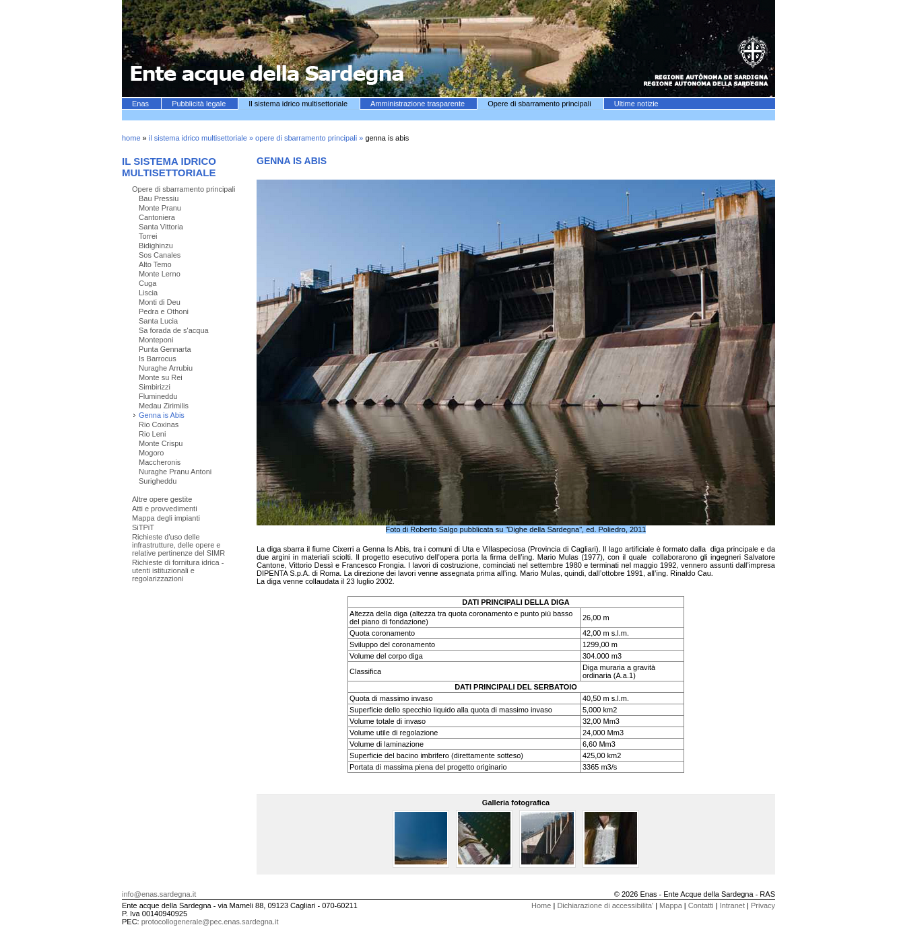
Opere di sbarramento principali (540, 104)
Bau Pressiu (158, 198)
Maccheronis (159, 462)
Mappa (670, 905)
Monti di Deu (159, 302)
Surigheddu (157, 481)
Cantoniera (157, 217)
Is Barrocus (157, 359)
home (131, 138)
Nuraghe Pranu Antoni (175, 472)
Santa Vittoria (161, 227)
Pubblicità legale (200, 104)
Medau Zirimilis (164, 406)
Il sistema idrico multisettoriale (299, 104)
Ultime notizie (636, 104)
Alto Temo (155, 264)
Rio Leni (152, 434)
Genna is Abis (162, 415)
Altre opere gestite (162, 499)
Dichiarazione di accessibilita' (605, 905)
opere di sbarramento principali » (310, 138)
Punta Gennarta (165, 349)
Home (541, 905)
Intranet (732, 905)
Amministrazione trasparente (418, 104)
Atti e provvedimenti (164, 509)
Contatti (701, 905)
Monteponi (156, 340)
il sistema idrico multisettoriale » (202, 138)
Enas (141, 104)
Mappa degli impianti (166, 518)
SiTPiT (143, 527)
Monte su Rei (160, 377)
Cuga (147, 283)
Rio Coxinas (158, 424)
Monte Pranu (160, 208)
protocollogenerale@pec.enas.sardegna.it (210, 922)
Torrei (148, 236)
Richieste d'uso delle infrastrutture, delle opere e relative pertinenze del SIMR (178, 545)
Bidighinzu (156, 246)
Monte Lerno (159, 274)
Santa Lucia (158, 321)
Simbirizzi (154, 387)
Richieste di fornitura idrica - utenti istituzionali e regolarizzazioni (178, 570)
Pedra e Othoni (164, 311)
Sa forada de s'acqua (174, 330)
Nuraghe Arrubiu (166, 368)
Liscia (148, 293)
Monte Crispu (160, 443)
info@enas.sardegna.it (159, 894)
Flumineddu (158, 396)
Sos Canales (159, 255)
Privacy (763, 905)
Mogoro (151, 453)
